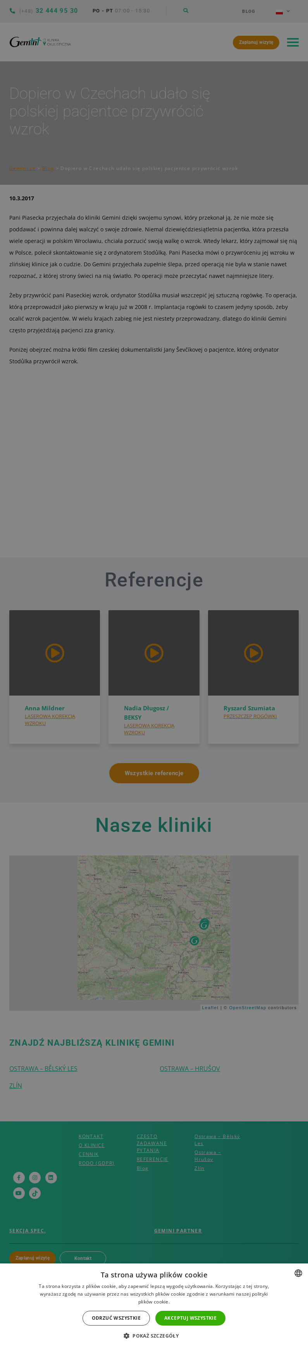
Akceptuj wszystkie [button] (190, 1318)
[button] (154, 1336)
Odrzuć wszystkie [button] (116, 1318)
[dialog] (154, 675)
